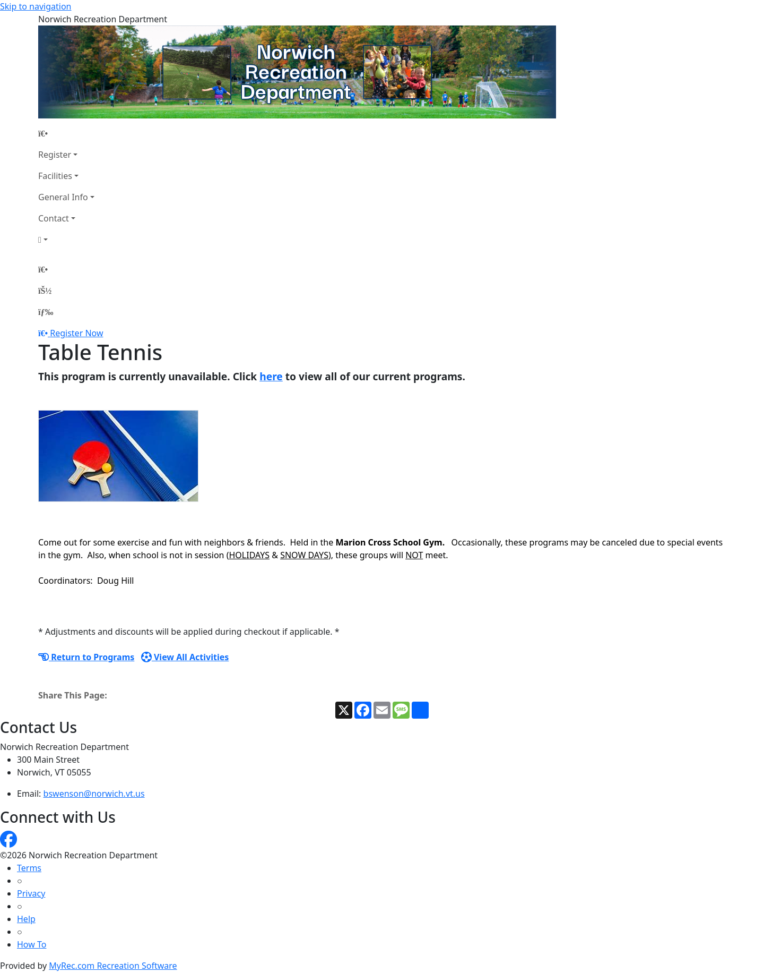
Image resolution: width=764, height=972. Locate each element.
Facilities (55, 176)
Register (54, 154)
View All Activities (185, 657)
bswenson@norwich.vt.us (94, 793)
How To (31, 944)
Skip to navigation (35, 6)
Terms (29, 868)
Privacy (31, 893)
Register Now (76, 333)
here (271, 376)
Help (26, 919)
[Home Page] (66, 133)
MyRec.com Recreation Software (113, 965)
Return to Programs (86, 657)
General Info (63, 197)
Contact (53, 218)
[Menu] (45, 311)
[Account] (66, 239)
